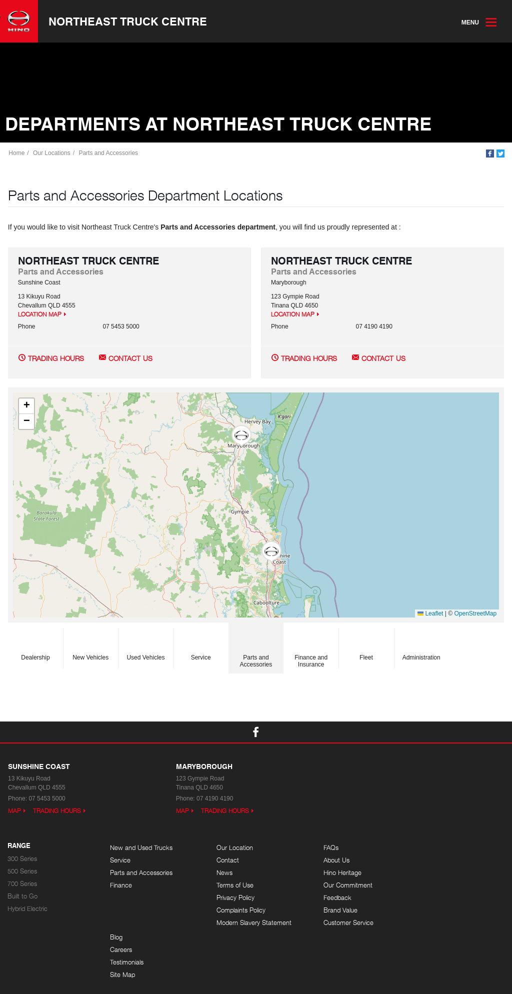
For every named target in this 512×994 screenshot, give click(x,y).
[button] (271, 553)
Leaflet (430, 614)
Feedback (328, 898)
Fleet (366, 646)
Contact (223, 860)
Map (14, 811)
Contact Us (130, 359)
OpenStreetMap (475, 614)
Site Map (429, 886)
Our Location (230, 848)
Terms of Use (231, 886)
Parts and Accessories (108, 153)
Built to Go (23, 896)
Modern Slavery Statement (250, 923)
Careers (428, 860)
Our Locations (52, 153)
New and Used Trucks (141, 848)
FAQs (322, 848)
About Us (327, 860)
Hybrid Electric (28, 909)
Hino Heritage (333, 873)
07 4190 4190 (374, 327)
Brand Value (331, 910)
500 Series (22, 872)
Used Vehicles (146, 646)
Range (19, 846)
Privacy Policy (231, 898)
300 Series (22, 859)
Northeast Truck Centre (128, 21)
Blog (423, 848)
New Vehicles (90, 646)
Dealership (35, 646)
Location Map (40, 315)
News (220, 873)
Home (17, 153)
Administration (421, 646)
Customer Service (339, 923)
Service (201, 646)
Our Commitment (339, 886)
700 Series (22, 884)
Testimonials (433, 873)
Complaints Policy (237, 910)
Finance (121, 886)
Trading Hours (56, 359)
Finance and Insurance (311, 649)
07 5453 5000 (120, 327)
